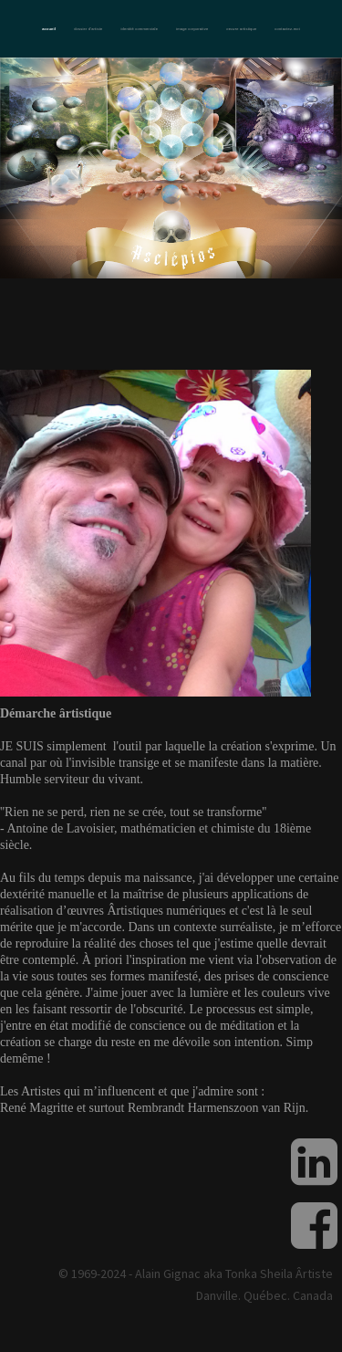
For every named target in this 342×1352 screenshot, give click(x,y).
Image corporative (192, 28)
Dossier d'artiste (88, 28)
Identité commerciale (139, 28)
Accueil (49, 28)
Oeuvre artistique (241, 28)
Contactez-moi (287, 28)
